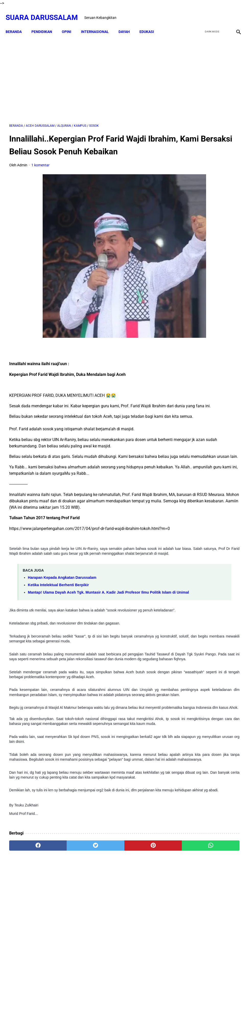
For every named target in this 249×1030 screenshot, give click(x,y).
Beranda (17, 23)
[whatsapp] (143, 938)
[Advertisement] (86, 73)
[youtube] (222, 12)
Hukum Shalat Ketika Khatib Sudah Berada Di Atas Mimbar (224, 717)
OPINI (70, 23)
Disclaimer (105, 1017)
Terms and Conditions (153, 1017)
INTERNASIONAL (98, 23)
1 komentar (40, 173)
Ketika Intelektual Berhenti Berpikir (58, 633)
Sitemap (124, 1017)
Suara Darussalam (45, 12)
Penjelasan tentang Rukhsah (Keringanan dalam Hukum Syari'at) (206, 485)
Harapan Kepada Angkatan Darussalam (62, 625)
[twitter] (210, 12)
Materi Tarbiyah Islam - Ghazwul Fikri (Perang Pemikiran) (206, 296)
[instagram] (234, 12)
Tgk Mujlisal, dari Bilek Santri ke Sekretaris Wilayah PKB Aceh (223, 776)
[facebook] (198, 12)
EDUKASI (150, 23)
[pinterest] (105, 938)
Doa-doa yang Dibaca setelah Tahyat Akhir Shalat (222, 542)
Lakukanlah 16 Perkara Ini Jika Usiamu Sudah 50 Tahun (224, 746)
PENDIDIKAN (45, 23)
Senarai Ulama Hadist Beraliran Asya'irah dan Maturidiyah (224, 594)
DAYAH (127, 23)
